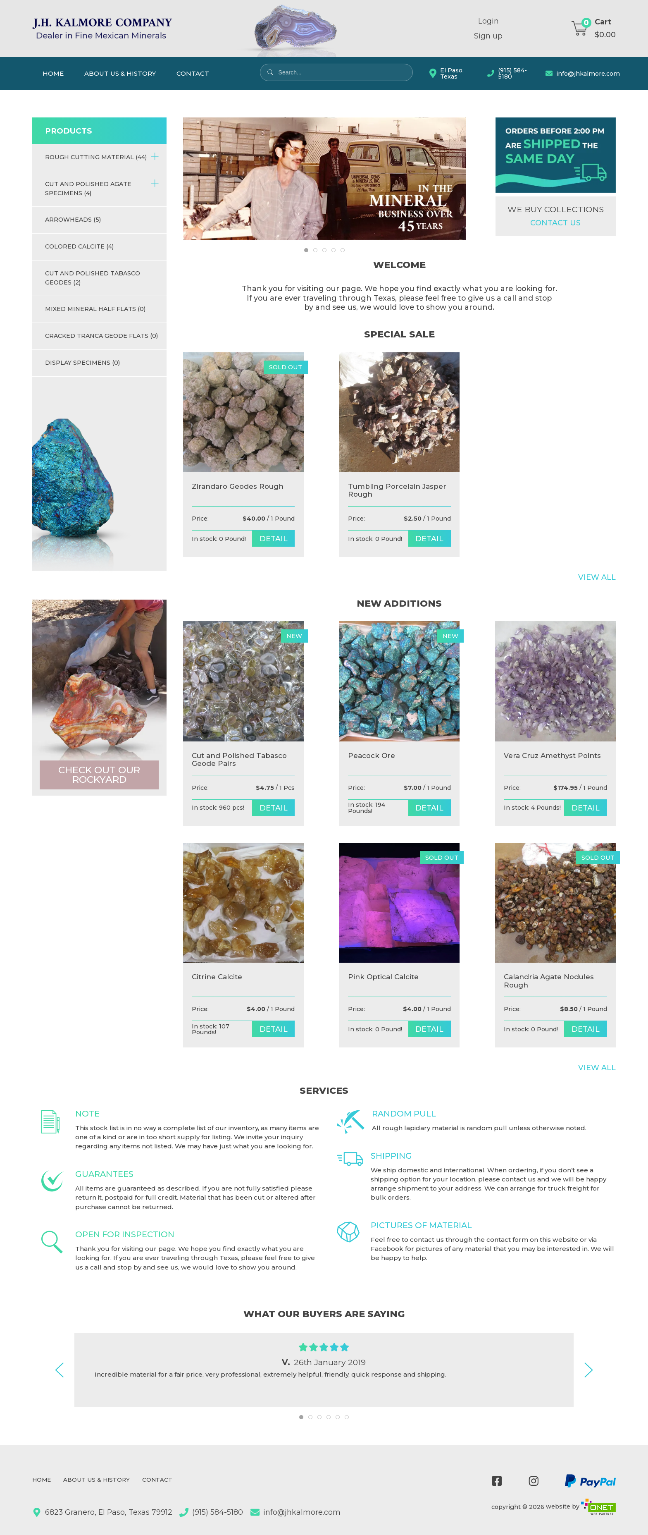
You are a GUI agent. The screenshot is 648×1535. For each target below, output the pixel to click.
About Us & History (120, 73)
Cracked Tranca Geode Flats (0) (101, 336)
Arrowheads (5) (73, 219)
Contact (192, 73)
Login (488, 21)
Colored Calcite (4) (79, 246)
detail (274, 538)
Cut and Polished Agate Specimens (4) (102, 188)
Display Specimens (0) (82, 362)
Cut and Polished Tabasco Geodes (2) (92, 278)
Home (53, 73)
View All (597, 577)
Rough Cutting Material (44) (102, 156)
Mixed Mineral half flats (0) (95, 309)
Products (68, 131)
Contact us (555, 223)
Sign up (488, 36)
